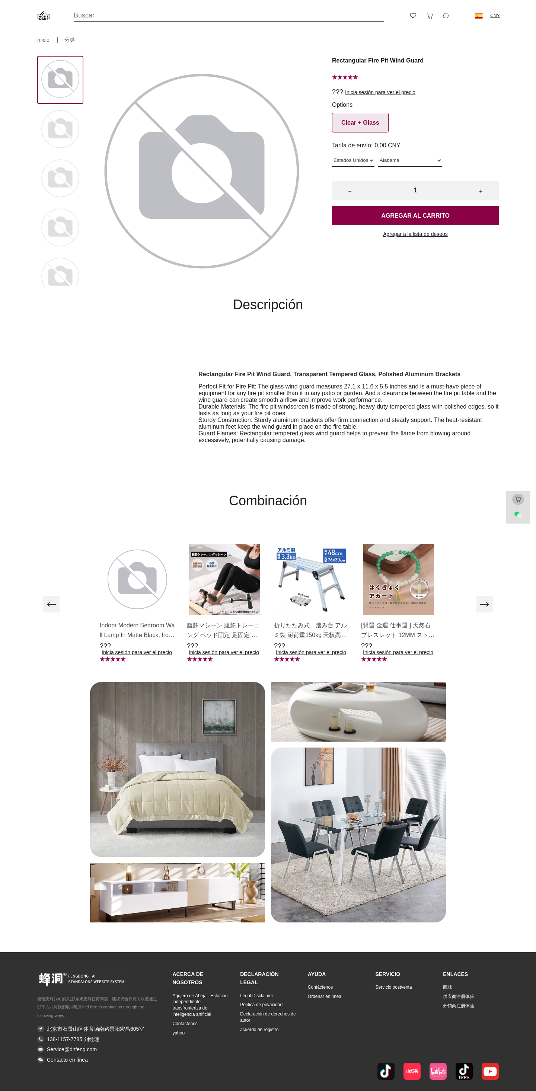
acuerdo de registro (259, 1029)
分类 (69, 40)
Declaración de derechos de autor (268, 1017)
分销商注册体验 (458, 1005)
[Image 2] (60, 179)
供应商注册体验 (458, 996)
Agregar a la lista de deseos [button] (415, 234)
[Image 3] (60, 228)
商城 (447, 987)
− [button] (349, 191)
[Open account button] (397, 15)
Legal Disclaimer (256, 995)
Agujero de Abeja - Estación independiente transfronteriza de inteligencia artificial (199, 1005)
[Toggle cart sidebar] (429, 15)
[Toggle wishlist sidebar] (413, 15)
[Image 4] (60, 277)
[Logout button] (462, 15)
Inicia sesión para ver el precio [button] (380, 92)
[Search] (229, 15)
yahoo (178, 1033)
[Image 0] (60, 79)
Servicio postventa (394, 987)
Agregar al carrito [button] (415, 215)
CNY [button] (495, 15)
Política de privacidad (261, 1004)
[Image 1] (60, 130)
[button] (479, 15)
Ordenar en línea (324, 996)
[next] (484, 604)
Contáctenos (184, 1023)
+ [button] (480, 191)
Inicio (44, 40)
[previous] (51, 604)
